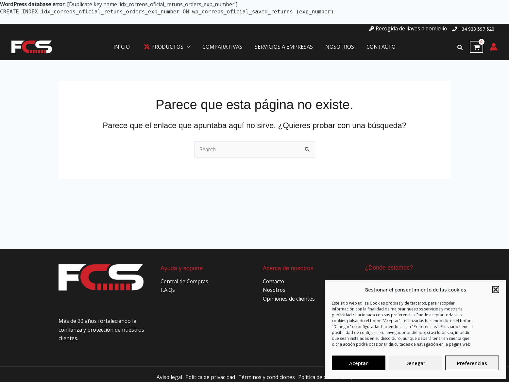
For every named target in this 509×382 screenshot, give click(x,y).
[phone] (473, 29)
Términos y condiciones (267, 377)
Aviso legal (167, 377)
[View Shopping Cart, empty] (476, 47)
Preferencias (472, 363)
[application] (189, 47)
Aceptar (358, 363)
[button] (495, 289)
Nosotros (274, 289)
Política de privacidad (208, 377)
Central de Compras (185, 281)
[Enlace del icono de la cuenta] (494, 47)
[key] (408, 28)
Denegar (415, 363)
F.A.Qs (168, 289)
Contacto (274, 281)
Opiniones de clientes (289, 298)
